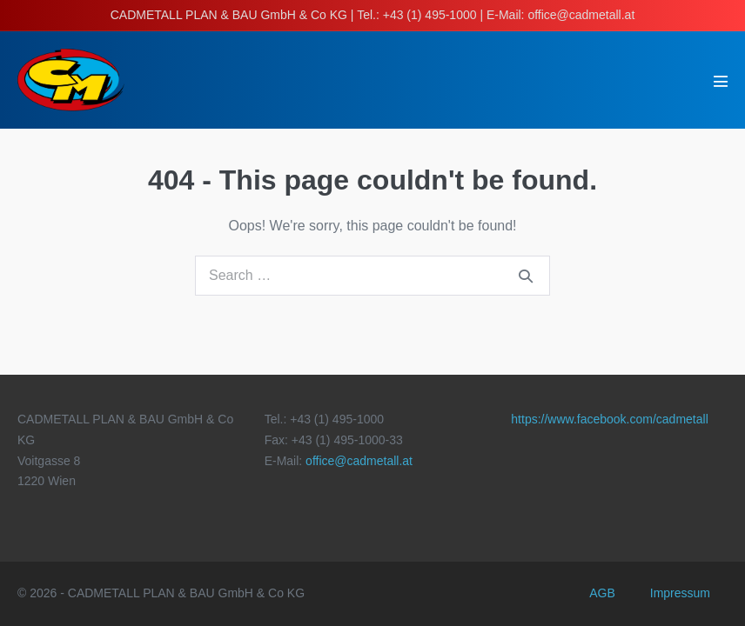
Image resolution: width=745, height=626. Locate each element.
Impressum (680, 593)
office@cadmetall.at (359, 461)
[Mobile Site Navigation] (721, 81)
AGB (602, 593)
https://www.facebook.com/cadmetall (609, 419)
